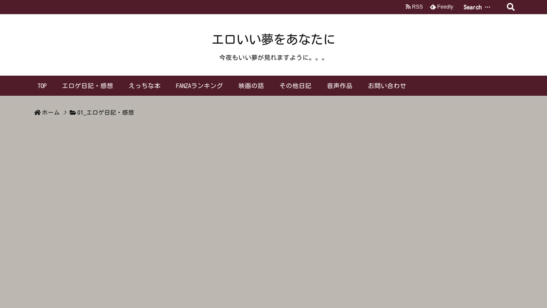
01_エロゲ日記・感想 (105, 113)
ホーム (51, 113)
